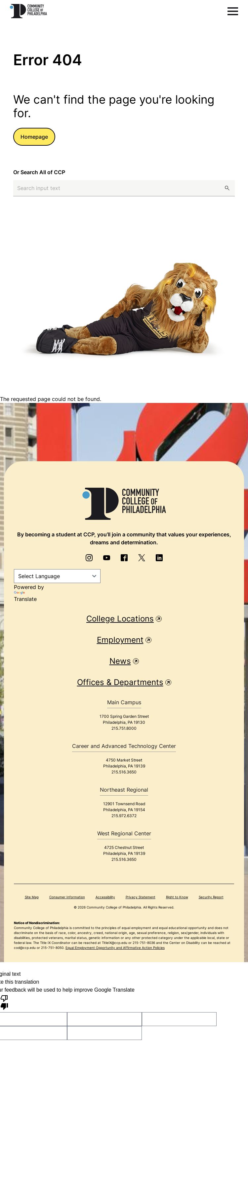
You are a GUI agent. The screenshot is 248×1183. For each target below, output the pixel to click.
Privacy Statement (140, 897)
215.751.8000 (124, 728)
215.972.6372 (124, 815)
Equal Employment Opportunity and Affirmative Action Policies (115, 948)
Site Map (32, 897)
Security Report (211, 897)
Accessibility (105, 897)
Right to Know (177, 897)
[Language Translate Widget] (57, 576)
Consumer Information (67, 897)
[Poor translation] (4, 1002)
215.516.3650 (124, 771)
